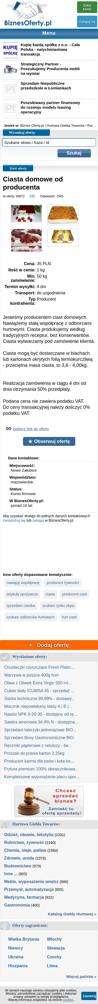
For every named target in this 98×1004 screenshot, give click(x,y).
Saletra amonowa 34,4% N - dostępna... (41, 722)
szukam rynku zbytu (58, 606)
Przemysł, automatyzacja (29, 889)
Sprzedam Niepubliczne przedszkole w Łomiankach (46, 85)
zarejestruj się (14, 520)
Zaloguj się (87, 21)
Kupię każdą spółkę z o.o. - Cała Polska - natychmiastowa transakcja (50, 49)
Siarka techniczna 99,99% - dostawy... (39, 698)
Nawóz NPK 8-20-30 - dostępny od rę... (40, 714)
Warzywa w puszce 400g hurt (31, 675)
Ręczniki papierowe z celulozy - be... (38, 745)
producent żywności (63, 583)
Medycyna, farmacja (24, 897)
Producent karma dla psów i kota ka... (39, 761)
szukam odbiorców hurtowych (31, 617)
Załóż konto (87, 7)
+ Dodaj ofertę (49, 645)
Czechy (54, 957)
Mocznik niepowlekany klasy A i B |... (38, 706)
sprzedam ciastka (21, 606)
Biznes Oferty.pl (32, 125)
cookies (68, 1000)
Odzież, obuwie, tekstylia (29, 834)
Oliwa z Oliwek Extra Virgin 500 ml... (38, 683)
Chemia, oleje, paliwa (25, 850)
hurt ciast (69, 617)
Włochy (54, 939)
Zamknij (89, 996)
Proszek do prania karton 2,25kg (34, 753)
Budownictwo (17, 866)
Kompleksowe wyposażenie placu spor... (41, 777)
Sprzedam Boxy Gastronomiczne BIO (39, 737)
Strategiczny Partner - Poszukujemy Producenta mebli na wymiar (50, 69)
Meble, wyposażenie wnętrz (31, 881)
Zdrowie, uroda (19, 858)
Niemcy (15, 948)
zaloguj (38, 520)
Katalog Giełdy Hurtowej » (72, 914)
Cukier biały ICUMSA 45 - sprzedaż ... (39, 691)
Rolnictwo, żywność (24, 842)
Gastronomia (17, 905)
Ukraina (16, 957)
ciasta (50, 594)
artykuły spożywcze (22, 594)
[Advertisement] (49, 547)
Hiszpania (18, 966)
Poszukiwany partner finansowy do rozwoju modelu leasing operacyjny (50, 107)
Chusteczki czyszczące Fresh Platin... (39, 667)
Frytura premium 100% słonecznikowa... (41, 769)
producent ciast (74, 594)
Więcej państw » (81, 976)
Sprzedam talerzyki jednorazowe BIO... (40, 730)
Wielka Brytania (23, 939)
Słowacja (56, 948)
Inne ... (11, 874)
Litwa (52, 966)
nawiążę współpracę (23, 583)
